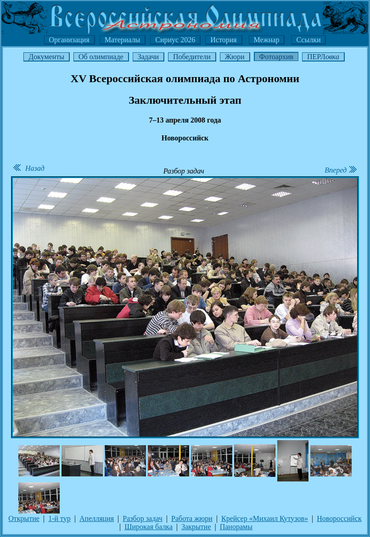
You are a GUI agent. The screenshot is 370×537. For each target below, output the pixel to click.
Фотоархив (276, 57)
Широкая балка (148, 527)
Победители (192, 57)
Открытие (23, 518)
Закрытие (196, 527)
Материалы (122, 40)
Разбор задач (143, 518)
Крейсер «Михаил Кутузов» (264, 518)
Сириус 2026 (175, 40)
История (223, 40)
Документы (46, 57)
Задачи (148, 57)
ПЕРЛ (323, 57)
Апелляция (96, 518)
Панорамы (236, 527)
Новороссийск (339, 518)
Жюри (235, 57)
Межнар (267, 40)
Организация (69, 40)
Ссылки (308, 40)
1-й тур (59, 518)
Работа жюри (192, 518)
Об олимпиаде (100, 57)
